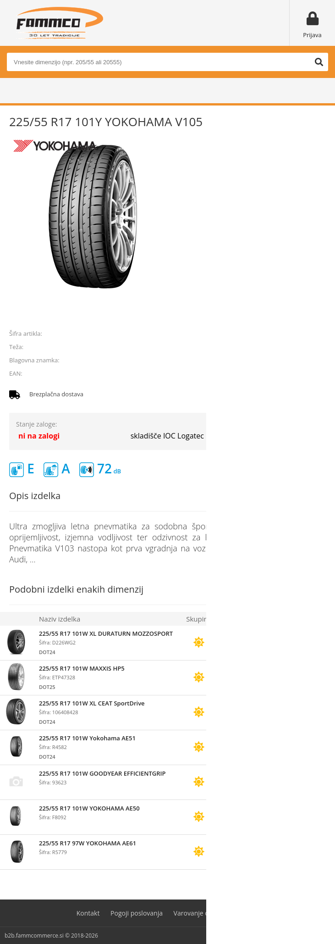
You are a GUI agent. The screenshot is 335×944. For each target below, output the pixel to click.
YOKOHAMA (309, 360)
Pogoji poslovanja (136, 913)
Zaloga (228, 618)
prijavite (312, 312)
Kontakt (88, 913)
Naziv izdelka (59, 618)
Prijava (312, 35)
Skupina (199, 618)
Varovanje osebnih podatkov (216, 913)
